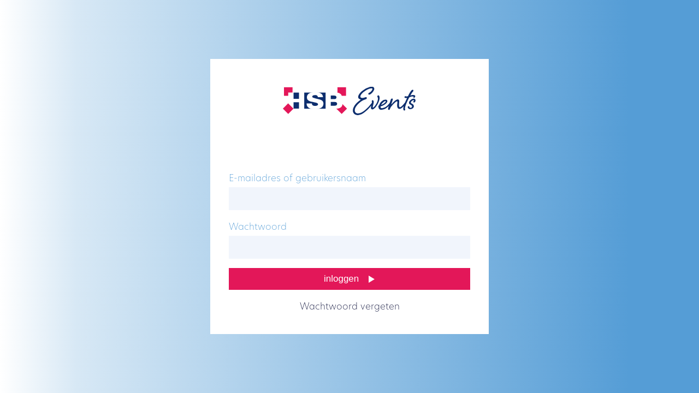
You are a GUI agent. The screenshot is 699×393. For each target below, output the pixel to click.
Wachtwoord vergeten (350, 307)
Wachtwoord (258, 227)
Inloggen (341, 278)
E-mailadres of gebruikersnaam (297, 178)
